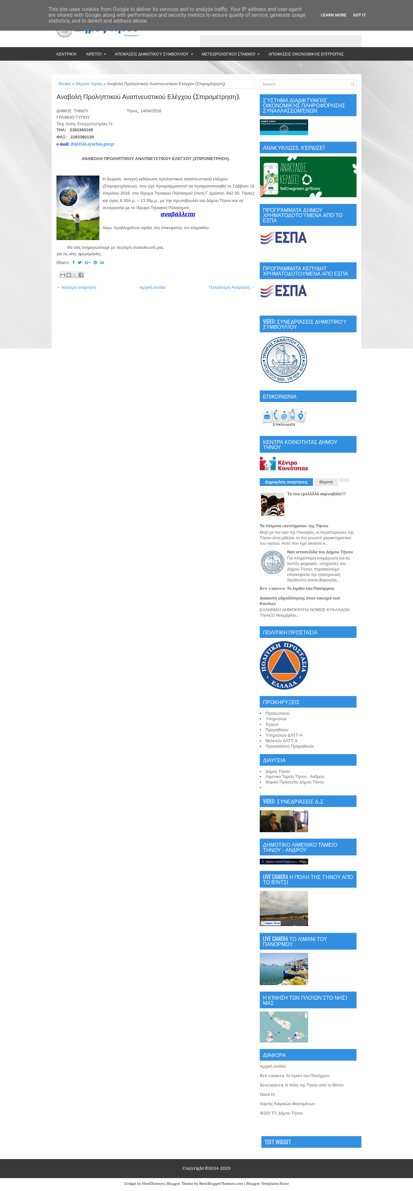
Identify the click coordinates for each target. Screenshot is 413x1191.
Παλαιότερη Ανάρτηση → (232, 287)
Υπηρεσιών (276, 718)
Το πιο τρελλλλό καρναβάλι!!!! (316, 493)
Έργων (272, 724)
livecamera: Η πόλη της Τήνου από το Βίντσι (302, 1085)
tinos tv (267, 1094)
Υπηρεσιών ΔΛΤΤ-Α (284, 735)
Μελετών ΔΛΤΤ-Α (281, 740)
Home (64, 83)
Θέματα (326, 482)
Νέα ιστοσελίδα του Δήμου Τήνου (320, 552)
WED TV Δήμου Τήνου (281, 1113)
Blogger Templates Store (267, 1184)
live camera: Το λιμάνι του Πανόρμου (297, 588)
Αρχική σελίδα (153, 287)
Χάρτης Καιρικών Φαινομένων (287, 1103)
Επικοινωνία (83, 67)
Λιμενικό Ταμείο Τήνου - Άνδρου (295, 776)
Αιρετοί (98, 51)
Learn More (334, 15)
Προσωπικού (278, 713)
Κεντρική (66, 53)
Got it (359, 15)
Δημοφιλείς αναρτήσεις (286, 482)
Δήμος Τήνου (278, 771)
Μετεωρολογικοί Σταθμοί (233, 51)
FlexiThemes (153, 1184)
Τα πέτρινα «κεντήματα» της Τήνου (294, 525)
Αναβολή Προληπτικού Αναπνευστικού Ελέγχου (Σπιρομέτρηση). (148, 97)
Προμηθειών (277, 729)
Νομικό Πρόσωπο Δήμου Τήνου (295, 782)
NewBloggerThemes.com (221, 1184)
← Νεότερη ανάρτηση (76, 287)
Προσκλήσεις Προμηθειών (290, 746)
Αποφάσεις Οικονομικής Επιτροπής (306, 53)
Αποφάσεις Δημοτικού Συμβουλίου (156, 51)
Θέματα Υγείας (89, 83)
